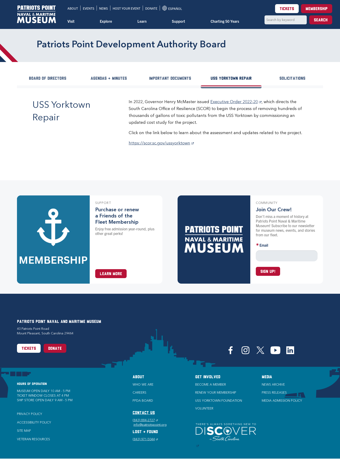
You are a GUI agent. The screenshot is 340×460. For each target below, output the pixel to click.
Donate (151, 8)
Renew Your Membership (215, 393)
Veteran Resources (33, 439)
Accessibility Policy (34, 422)
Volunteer (204, 408)
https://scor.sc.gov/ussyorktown (161, 143)
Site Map (24, 431)
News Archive (273, 385)
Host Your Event (126, 8)
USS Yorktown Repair (231, 78)
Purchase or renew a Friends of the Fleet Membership (117, 215)
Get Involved (207, 377)
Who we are (143, 385)
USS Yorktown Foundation (218, 401)
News (103, 8)
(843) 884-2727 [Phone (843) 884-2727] (145, 420)
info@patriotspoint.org (150, 425)
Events (88, 8)
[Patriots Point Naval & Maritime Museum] (36, 14)
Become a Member (210, 385)
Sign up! (268, 272)
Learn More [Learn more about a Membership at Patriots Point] (111, 274)
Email (263, 245)
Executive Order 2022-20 (236, 101)
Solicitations (292, 78)
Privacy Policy (29, 414)
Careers (139, 393)
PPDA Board (143, 401)
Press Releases (274, 393)
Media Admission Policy (282, 401)
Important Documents (170, 78)
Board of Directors (47, 78)
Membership (317, 9)
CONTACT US (144, 413)
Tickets (287, 9)
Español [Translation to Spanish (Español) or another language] (172, 8)
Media (267, 377)
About (72, 8)
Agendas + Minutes (109, 78)
